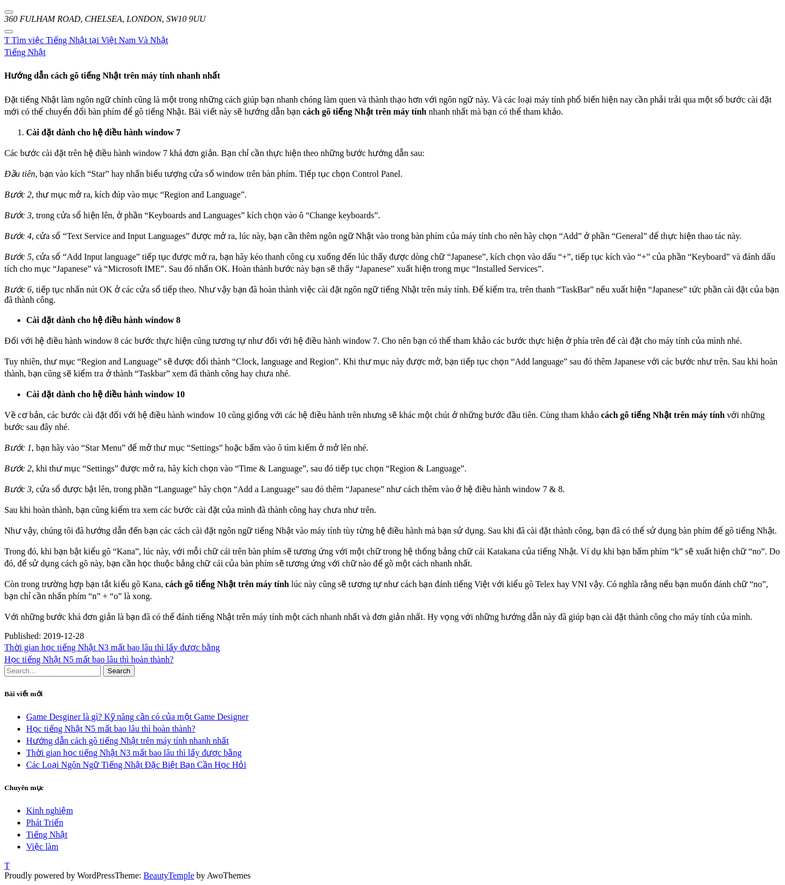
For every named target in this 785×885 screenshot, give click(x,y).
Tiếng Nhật (25, 52)
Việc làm (42, 846)
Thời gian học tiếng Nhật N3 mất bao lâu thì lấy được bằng (112, 647)
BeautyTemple (168, 875)
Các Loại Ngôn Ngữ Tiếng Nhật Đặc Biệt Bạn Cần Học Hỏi (136, 764)
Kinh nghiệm (49, 810)
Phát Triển (44, 822)
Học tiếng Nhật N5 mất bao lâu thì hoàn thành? (88, 659)
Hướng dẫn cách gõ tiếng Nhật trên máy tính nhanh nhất (127, 740)
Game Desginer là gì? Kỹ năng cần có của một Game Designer (137, 716)
